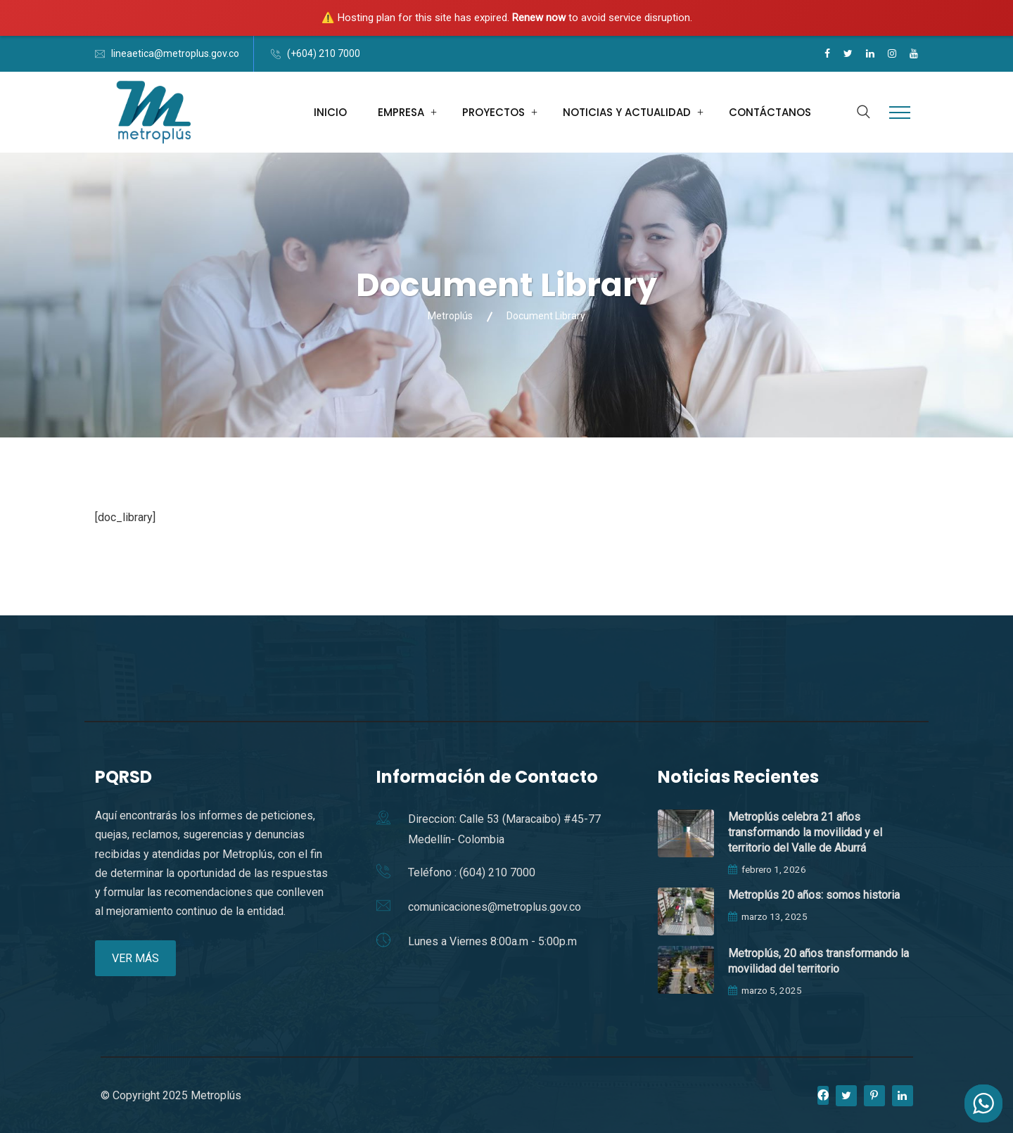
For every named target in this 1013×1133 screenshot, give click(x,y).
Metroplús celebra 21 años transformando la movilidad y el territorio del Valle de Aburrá (805, 832)
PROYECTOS (493, 112)
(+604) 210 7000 (323, 53)
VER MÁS (135, 958)
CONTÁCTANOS (770, 112)
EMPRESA (401, 112)
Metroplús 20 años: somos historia (814, 895)
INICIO (330, 112)
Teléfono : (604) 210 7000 (471, 872)
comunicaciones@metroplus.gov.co (494, 907)
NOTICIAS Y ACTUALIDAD (627, 112)
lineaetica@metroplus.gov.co (175, 53)
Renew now (539, 17)
